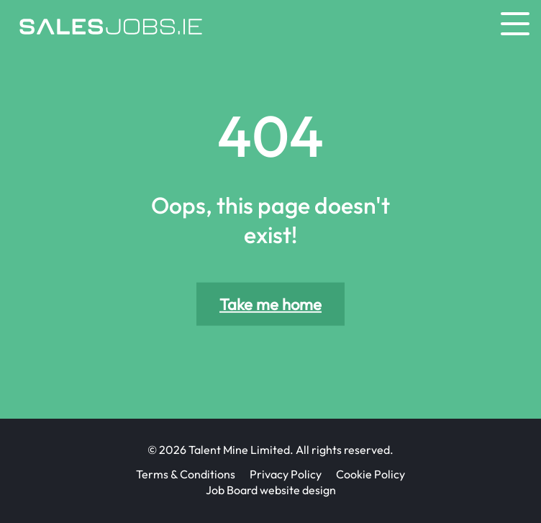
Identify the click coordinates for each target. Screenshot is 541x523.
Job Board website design (271, 490)
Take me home (270, 304)
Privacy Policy (286, 474)
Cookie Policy (370, 474)
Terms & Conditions (185, 474)
